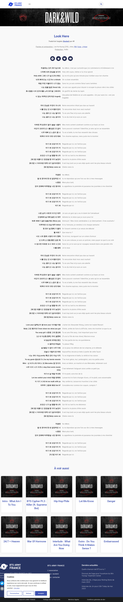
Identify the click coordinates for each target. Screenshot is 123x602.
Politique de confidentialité (51, 599)
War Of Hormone (36, 541)
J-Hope (84, 47)
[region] (27, 586)
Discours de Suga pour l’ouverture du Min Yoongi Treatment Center (98, 575)
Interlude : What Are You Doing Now (61, 545)
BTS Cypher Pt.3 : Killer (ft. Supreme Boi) (36, 505)
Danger (111, 501)
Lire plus (17, 588)
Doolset (66, 41)
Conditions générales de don (96, 599)
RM (75, 47)
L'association (52, 570)
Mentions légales (73, 599)
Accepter (41, 593)
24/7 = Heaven (12, 541)
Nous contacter (53, 577)
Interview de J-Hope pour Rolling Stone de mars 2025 (98, 581)
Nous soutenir (53, 574)
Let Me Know (86, 501)
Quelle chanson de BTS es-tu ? (93, 569)
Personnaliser (14, 593)
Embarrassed (111, 541)
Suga (79, 47)
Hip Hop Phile (61, 501)
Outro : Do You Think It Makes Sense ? (86, 545)
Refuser (28, 593)
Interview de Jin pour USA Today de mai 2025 (97, 587)
